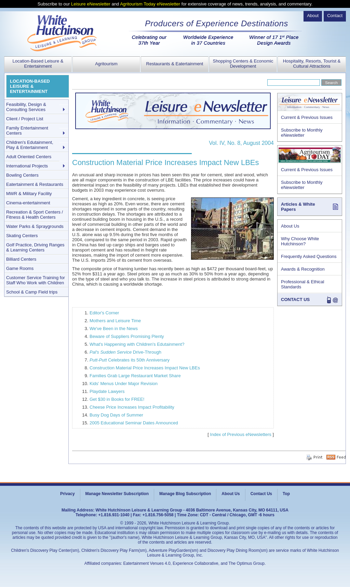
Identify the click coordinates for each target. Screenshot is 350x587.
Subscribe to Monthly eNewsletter (301, 132)
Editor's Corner (104, 312)
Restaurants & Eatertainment (174, 63)
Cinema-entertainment (28, 202)
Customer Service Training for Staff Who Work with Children (35, 280)
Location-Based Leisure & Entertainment (38, 63)
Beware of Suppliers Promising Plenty (127, 336)
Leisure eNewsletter (90, 3)
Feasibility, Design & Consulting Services (26, 107)
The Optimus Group (247, 563)
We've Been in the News (114, 328)
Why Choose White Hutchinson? (300, 241)
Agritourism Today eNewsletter (150, 3)
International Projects (27, 165)
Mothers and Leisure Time (115, 320)
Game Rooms (19, 268)
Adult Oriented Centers (28, 156)
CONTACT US (295, 299)
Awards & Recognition (303, 269)
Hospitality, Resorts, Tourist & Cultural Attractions (312, 63)
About (313, 15)
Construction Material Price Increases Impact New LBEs (145, 367)
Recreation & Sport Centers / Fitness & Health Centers (34, 214)
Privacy (67, 493)
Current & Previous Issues (307, 117)
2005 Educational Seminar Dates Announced (134, 422)
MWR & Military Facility (29, 193)
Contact (334, 15)
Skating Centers (22, 235)
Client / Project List (24, 118)
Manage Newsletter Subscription (117, 493)
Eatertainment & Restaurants (34, 184)
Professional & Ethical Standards (302, 284)
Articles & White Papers (298, 207)
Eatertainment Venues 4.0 (147, 563)
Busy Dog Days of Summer (116, 415)
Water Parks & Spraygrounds (35, 226)
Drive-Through (125, 352)
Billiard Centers (21, 259)
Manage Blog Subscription (185, 493)
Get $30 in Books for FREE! (117, 399)
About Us (290, 226)
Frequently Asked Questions (309, 256)
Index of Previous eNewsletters (240, 434)
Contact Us (261, 493)
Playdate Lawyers (107, 391)
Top (286, 493)
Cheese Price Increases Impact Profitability (132, 407)
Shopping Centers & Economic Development (243, 63)
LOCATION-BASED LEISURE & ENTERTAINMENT (30, 86)
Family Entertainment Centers (27, 130)
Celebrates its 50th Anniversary (130, 360)
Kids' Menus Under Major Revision (124, 383)
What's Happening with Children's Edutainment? (137, 344)
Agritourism (106, 63)
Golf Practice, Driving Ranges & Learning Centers (35, 247)
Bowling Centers (22, 175)
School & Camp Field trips (31, 292)
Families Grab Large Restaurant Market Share (135, 375)
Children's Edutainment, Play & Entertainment (29, 145)
